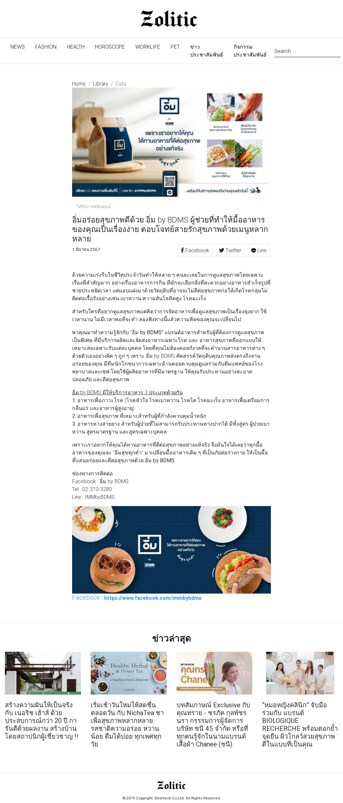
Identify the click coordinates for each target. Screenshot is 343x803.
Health (76, 46)
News (20, 46)
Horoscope (110, 46)
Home (79, 83)
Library (100, 83)
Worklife (147, 46)
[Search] (307, 50)
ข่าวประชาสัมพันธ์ (206, 50)
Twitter (230, 250)
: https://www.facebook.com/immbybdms (137, 597)
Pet (175, 46)
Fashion (45, 46)
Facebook (195, 250)
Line (259, 250)
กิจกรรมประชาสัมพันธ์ (250, 50)
